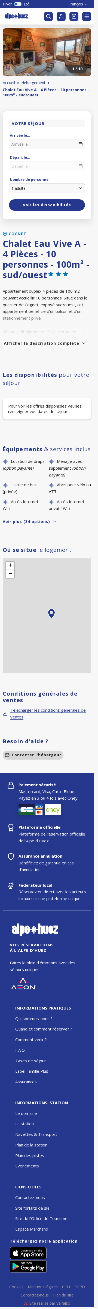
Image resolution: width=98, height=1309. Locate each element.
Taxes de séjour (30, 1060)
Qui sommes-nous (32, 1018)
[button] (51, 620)
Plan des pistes (29, 1155)
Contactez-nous (30, 1197)
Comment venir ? (31, 1039)
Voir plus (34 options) (30, 521)
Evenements (27, 1166)
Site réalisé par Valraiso (47, 1303)
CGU (66, 1287)
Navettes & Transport (36, 1134)
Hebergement (33, 82)
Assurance (25, 1081)
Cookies (16, 1287)
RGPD (79, 1287)
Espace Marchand (31, 1229)
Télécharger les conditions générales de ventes (44, 713)
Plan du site (63, 1295)
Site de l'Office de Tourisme (41, 1218)
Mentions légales (43, 1287)
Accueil (9, 82)
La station (24, 1123)
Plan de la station (31, 1145)
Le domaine (26, 1113)
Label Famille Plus (31, 1071)
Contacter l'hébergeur (33, 754)
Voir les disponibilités (47, 204)
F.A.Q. (20, 1050)
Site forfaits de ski (32, 1208)
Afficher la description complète (45, 343)
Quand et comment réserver (42, 1029)
